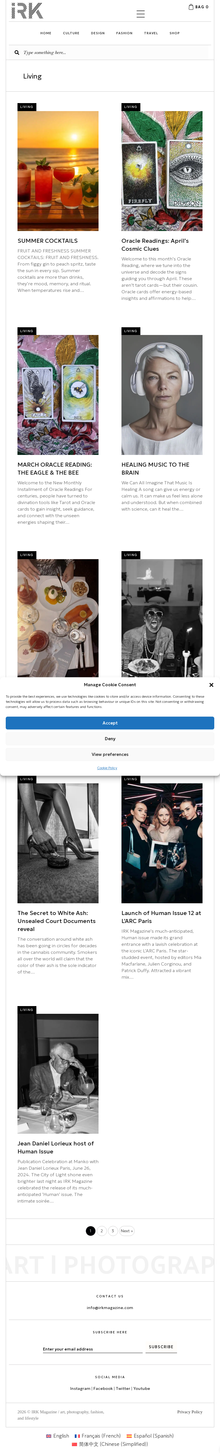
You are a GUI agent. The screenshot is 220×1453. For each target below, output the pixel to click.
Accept (110, 723)
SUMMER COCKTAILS (47, 240)
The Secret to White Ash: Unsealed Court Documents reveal (56, 921)
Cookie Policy (107, 768)
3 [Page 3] (113, 1230)
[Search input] (108, 52)
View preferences (110, 754)
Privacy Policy (190, 1412)
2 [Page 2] (102, 1230)
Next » (127, 1230)
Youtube (141, 1388)
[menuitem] (57, 1436)
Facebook (103, 1388)
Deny (110, 738)
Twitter (123, 1388)
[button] (211, 685)
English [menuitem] (61, 1436)
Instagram (80, 1388)
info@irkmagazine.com (110, 1307)
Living (27, 107)
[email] (93, 1349)
